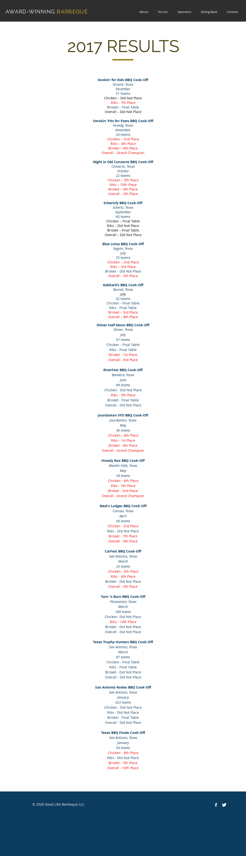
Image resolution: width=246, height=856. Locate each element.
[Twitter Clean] (224, 805)
